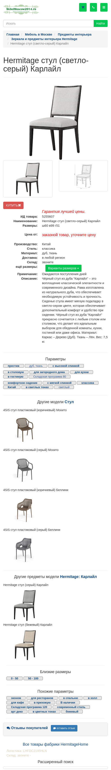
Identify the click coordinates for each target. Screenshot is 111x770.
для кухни (82, 372)
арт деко (17, 711)
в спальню (70, 698)
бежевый (72, 711)
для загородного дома (49, 372)
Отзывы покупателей (27, 728)
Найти (100, 23)
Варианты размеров (63, 268)
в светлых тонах (37, 387)
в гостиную (15, 376)
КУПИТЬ (13, 205)
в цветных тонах (44, 711)
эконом (16, 698)
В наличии (68, 702)
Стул (69, 402)
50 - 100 (33, 678)
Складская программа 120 (29, 707)
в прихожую (42, 702)
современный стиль (71, 707)
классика (87, 382)
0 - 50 (14, 678)
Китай (12, 387)
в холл (92, 698)
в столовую (16, 372)
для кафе (17, 702)
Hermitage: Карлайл (78, 577)
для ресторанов (42, 698)
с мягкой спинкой (59, 382)
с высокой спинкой (66, 365)
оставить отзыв (64, 728)
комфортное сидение (22, 382)
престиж (13, 365)
